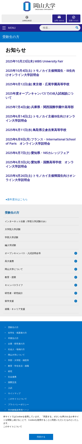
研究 (10, 371)
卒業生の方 (13, 338)
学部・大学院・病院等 (18, 360)
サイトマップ (14, 393)
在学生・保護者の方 (17, 332)
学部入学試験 (11, 237)
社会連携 (12, 376)
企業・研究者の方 (16, 343)
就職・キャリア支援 (15, 308)
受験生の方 (12, 212)
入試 (10, 387)
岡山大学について (16, 354)
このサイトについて (17, 398)
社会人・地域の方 (16, 349)
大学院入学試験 (13, 229)
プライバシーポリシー (18, 404)
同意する (41, 437)
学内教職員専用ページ (18, 409)
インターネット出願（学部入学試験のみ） (26, 221)
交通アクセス (73, 20)
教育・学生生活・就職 (18, 365)
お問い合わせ (59, 20)
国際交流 (12, 382)
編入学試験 (10, 245)
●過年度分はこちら (17, 199)
